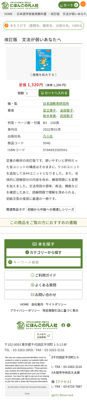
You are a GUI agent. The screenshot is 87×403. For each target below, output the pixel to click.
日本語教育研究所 (56, 103)
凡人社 (48, 136)
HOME (24, 304)
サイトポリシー (56, 304)
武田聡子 (66, 115)
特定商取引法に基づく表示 (60, 310)
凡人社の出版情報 (41, 335)
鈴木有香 (49, 115)
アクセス (42, 362)
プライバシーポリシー (25, 310)
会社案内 (37, 304)
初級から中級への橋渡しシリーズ (51, 209)
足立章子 (49, 110)
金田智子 (66, 110)
